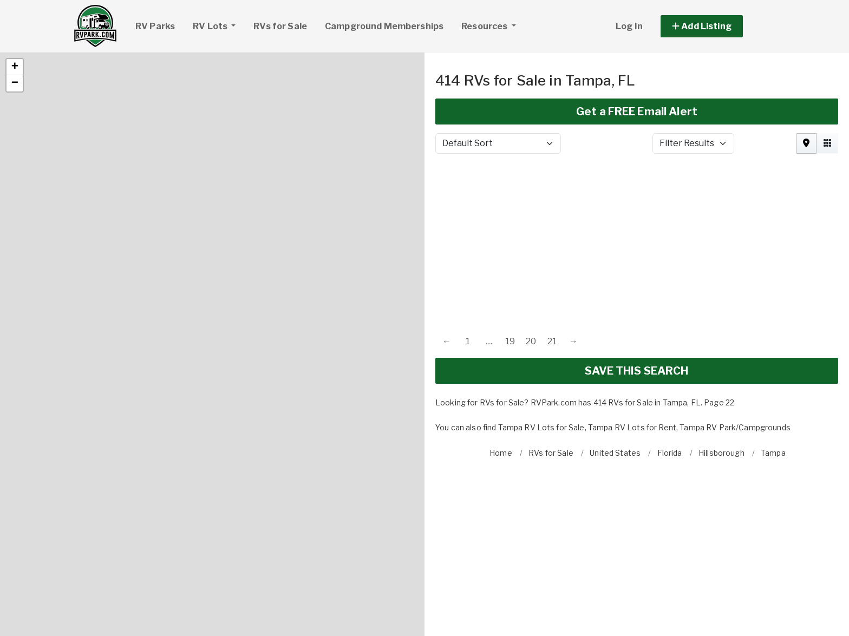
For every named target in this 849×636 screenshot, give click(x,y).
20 (531, 305)
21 (552, 305)
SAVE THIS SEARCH (636, 335)
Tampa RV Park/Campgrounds (735, 391)
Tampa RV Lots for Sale (541, 391)
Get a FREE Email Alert (636, 75)
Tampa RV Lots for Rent (632, 391)
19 (510, 305)
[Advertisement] (636, 202)
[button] (14, 31)
